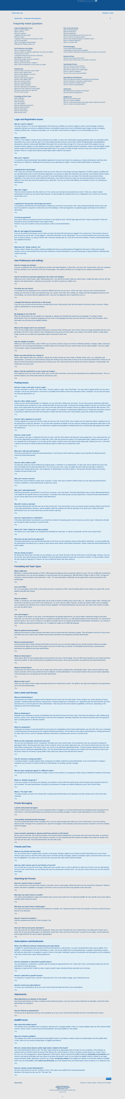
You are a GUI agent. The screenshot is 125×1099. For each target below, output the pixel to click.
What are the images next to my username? (26, 59)
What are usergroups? (70, 33)
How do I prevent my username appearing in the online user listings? (33, 52)
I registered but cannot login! (22, 35)
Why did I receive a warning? (22, 85)
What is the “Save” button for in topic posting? (27, 88)
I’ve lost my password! (20, 40)
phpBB (38, 320)
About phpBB (61, 1029)
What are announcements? (22, 107)
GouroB (68, 1087)
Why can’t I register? (20, 33)
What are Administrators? (71, 30)
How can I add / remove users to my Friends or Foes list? (80, 60)
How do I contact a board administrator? (75, 104)
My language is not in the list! (22, 57)
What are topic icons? (20, 112)
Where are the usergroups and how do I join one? (78, 35)
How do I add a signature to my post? (25, 74)
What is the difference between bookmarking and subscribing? (81, 79)
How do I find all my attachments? (73, 92)
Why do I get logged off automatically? (25, 42)
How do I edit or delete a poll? (22, 79)
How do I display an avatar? (22, 61)
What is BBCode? (19, 98)
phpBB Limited (71, 1026)
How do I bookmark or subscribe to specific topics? (78, 81)
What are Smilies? (19, 101)
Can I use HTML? (19, 100)
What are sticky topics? (20, 109)
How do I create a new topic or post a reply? (26, 70)
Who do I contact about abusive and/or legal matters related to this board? (84, 102)
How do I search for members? (72, 71)
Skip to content (46, 0)
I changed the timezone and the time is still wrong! (28, 55)
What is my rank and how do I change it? (25, 63)
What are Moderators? (70, 31)
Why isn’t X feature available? (72, 100)
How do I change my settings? (22, 50)
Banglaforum (65, 1086)
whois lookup (62, 1052)
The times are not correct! (21, 54)
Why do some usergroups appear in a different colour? (79, 38)
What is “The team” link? (70, 42)
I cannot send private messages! (73, 48)
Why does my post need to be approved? (26, 90)
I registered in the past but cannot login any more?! (28, 38)
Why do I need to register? (21, 30)
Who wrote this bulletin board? (72, 98)
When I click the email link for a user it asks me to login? (30, 64)
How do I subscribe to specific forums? (74, 83)
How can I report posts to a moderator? (25, 86)
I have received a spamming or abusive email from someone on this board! (85, 52)
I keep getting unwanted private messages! (76, 50)
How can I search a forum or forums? (74, 66)
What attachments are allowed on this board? (76, 91)
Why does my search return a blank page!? (76, 69)
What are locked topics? (21, 110)
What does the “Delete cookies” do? (24, 44)
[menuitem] (21, 13)
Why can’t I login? (19, 37)
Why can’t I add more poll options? (24, 78)
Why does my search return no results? (75, 68)
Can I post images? (19, 103)
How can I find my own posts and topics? (75, 73)
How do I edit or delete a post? (23, 72)
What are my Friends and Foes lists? (74, 58)
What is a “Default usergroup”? (72, 40)
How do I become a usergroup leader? (74, 37)
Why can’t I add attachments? (22, 83)
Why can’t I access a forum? (22, 81)
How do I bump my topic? (21, 92)
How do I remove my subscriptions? (74, 84)
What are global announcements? (23, 105)
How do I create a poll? (20, 76)
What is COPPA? (19, 31)
